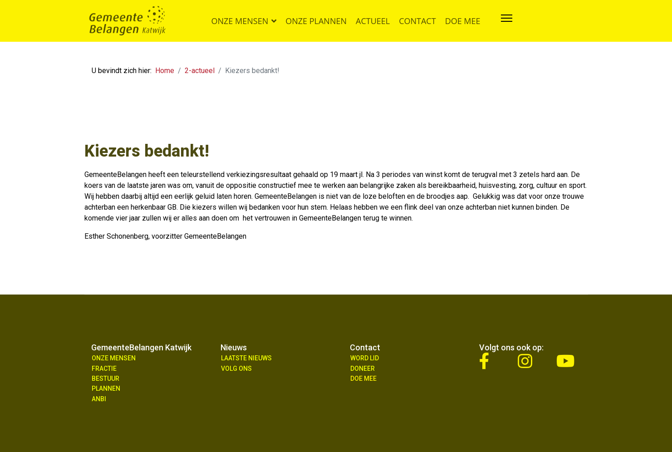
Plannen (106, 388)
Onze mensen (240, 20)
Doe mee (463, 20)
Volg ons (236, 368)
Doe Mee (363, 378)
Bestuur (105, 378)
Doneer (362, 368)
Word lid (364, 358)
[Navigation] (506, 21)
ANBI (99, 399)
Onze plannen (316, 20)
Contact (417, 20)
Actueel (373, 20)
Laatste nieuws (246, 358)
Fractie (104, 368)
